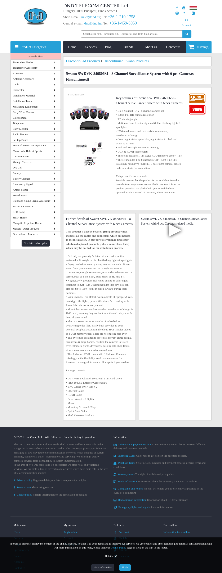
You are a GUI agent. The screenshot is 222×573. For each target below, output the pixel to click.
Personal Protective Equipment (29, 145)
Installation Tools (22, 101)
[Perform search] (186, 34)
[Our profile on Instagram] (177, 13)
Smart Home (20, 217)
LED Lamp (19, 211)
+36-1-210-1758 (121, 16)
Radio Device (20, 134)
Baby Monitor (20, 128)
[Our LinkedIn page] (193, 13)
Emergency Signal (23, 184)
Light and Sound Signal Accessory (31, 200)
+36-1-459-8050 (123, 23)
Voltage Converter (23, 162)
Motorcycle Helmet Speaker (28, 151)
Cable (16, 84)
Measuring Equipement (25, 106)
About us (151, 47)
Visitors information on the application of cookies (50, 494)
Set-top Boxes (20, 139)
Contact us (173, 47)
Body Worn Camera (23, 112)
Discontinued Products (25, 234)
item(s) (198, 47)
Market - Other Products (26, 228)
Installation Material (24, 95)
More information (102, 567)
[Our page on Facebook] (177, 7)
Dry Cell (17, 167)
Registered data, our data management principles (50, 480)
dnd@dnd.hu (93, 23)
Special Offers (35, 56)
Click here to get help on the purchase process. (150, 455)
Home (72, 47)
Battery (17, 173)
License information (143, 507)
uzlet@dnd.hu (90, 17)
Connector (18, 89)
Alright (125, 567)
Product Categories (33, 47)
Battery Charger (21, 178)
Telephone (18, 123)
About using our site (33, 487)
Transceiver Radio (23, 62)
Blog (108, 47)
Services (91, 47)
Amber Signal (20, 189)
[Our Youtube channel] (183, 7)
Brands (128, 47)
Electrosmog (20, 117)
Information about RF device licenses (151, 499)
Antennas (18, 73)
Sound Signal (20, 195)
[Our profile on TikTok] (183, 13)
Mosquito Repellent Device (28, 223)
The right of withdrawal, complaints (144, 474)
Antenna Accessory (23, 78)
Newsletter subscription (36, 243)
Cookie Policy (118, 547)
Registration (70, 532)
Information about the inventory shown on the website (155, 481)
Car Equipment (21, 156)
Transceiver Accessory (25, 67)
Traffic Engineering (23, 206)
